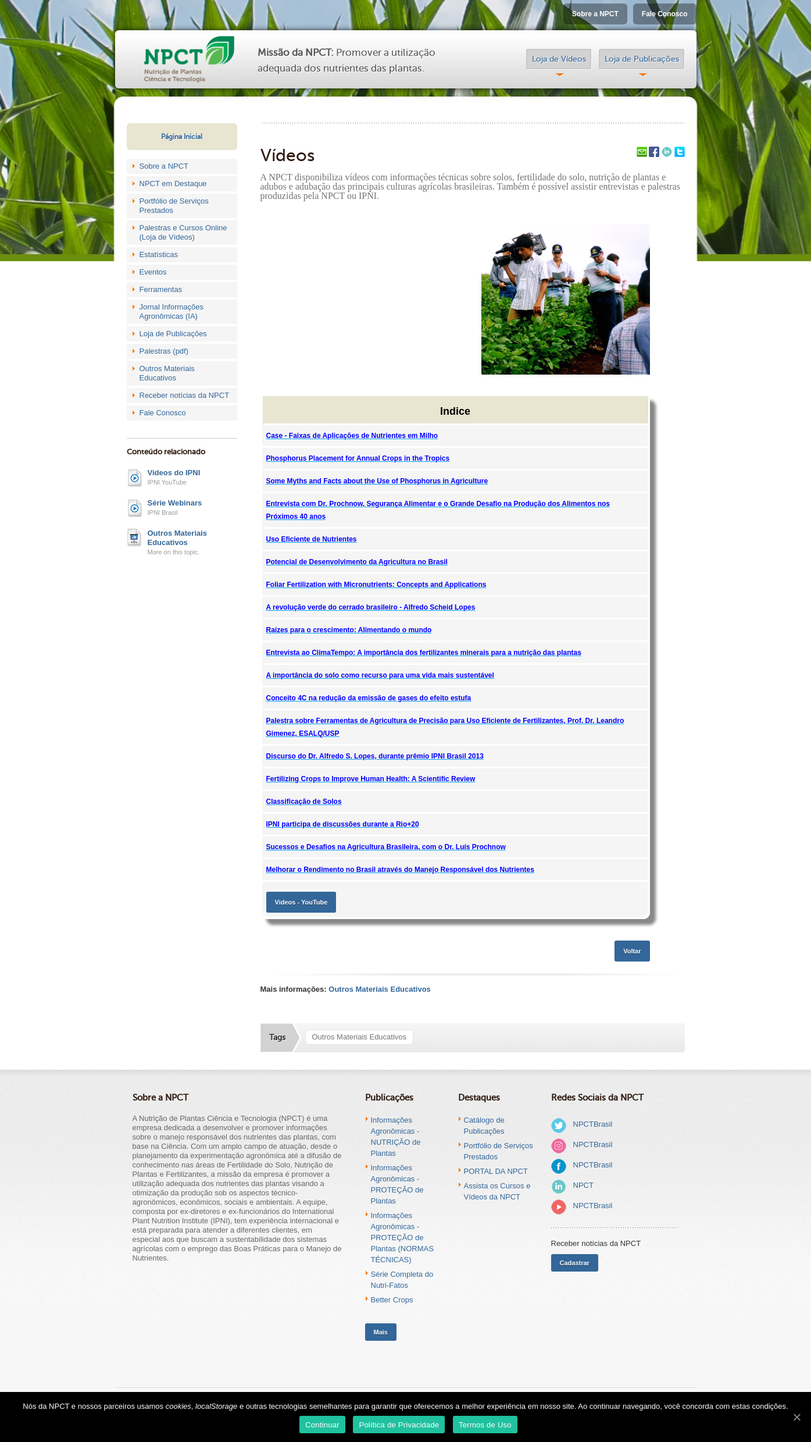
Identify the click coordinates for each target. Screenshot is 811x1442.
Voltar (632, 951)
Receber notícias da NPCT (185, 395)
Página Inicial (181, 137)
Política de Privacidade (399, 1424)
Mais (381, 1332)
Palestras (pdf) (164, 351)
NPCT (583, 1185)
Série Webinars (175, 503)
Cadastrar (575, 1262)
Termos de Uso (485, 1424)
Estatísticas (159, 254)
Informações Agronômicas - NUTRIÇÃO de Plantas (396, 1137)
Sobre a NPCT (595, 14)
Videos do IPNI (174, 472)
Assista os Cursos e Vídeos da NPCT (497, 1191)
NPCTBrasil (593, 1124)
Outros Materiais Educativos (167, 373)
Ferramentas (161, 289)
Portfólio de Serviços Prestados (174, 206)
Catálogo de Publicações (484, 1125)
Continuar (322, 1424)
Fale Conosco (665, 14)
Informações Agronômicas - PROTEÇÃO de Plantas (397, 1184)
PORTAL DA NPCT (496, 1171)
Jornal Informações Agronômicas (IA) (172, 311)
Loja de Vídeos (559, 59)
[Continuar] (796, 1417)
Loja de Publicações (642, 59)
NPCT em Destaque (173, 183)
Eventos (153, 272)
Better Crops (392, 1299)
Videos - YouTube (301, 902)
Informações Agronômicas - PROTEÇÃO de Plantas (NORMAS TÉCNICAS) (402, 1237)
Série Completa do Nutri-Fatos (402, 1280)
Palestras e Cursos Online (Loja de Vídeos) (183, 232)
